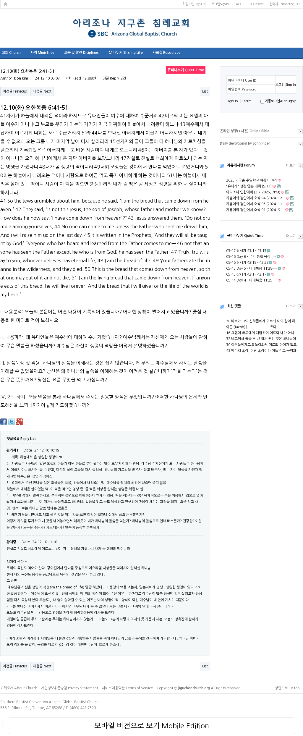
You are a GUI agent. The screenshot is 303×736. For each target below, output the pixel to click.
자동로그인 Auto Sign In (280, 101)
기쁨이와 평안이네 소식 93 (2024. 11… (255, 204)
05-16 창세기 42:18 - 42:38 (247, 262)
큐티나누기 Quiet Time (245, 235)
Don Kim (21, 78)
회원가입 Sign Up (193, 4)
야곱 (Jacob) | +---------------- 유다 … (253, 327)
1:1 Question (255, 4)
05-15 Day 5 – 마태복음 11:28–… (251, 268)
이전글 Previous (15, 91)
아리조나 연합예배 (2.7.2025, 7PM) (253, 192)
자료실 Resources (166, 52)
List (205, 91)
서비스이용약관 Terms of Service (127, 688)
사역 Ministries (42, 52)
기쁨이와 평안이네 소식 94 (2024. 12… (255, 198)
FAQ (237, 4)
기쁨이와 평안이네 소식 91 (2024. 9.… (255, 210)
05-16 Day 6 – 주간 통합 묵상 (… (251, 256)
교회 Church (11, 52)
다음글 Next (42, 91)
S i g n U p (231, 101)
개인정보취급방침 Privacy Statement (69, 688)
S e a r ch (246, 101)
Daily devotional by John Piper (245, 143)
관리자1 (12, 450)
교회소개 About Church (18, 688)
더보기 (291, 165)
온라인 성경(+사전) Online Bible (244, 131)
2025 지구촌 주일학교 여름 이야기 (251, 180)
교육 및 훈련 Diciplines (81, 52)
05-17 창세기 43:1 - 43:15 (246, 251)
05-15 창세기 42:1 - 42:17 (246, 274)
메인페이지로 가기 (6, 4)
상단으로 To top (287, 688)
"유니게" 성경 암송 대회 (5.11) (249, 186)
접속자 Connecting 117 (284, 4)
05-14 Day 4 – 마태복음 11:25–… (251, 280)
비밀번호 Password (242, 89)
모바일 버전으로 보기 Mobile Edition (151, 725)
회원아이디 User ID (242, 80)
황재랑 (11, 542)
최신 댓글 (234, 306)
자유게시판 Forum (241, 165)
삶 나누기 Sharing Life (125, 52)
